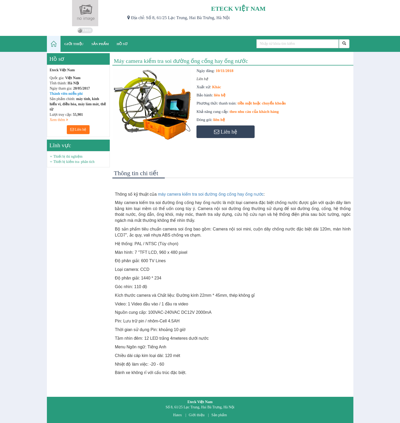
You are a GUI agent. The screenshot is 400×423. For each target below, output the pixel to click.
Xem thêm (59, 120)
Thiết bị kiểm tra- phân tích (74, 162)
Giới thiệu (197, 415)
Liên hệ (78, 129)
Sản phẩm (219, 415)
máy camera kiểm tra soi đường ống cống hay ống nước (211, 194)
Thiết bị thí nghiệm (68, 156)
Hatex (177, 415)
